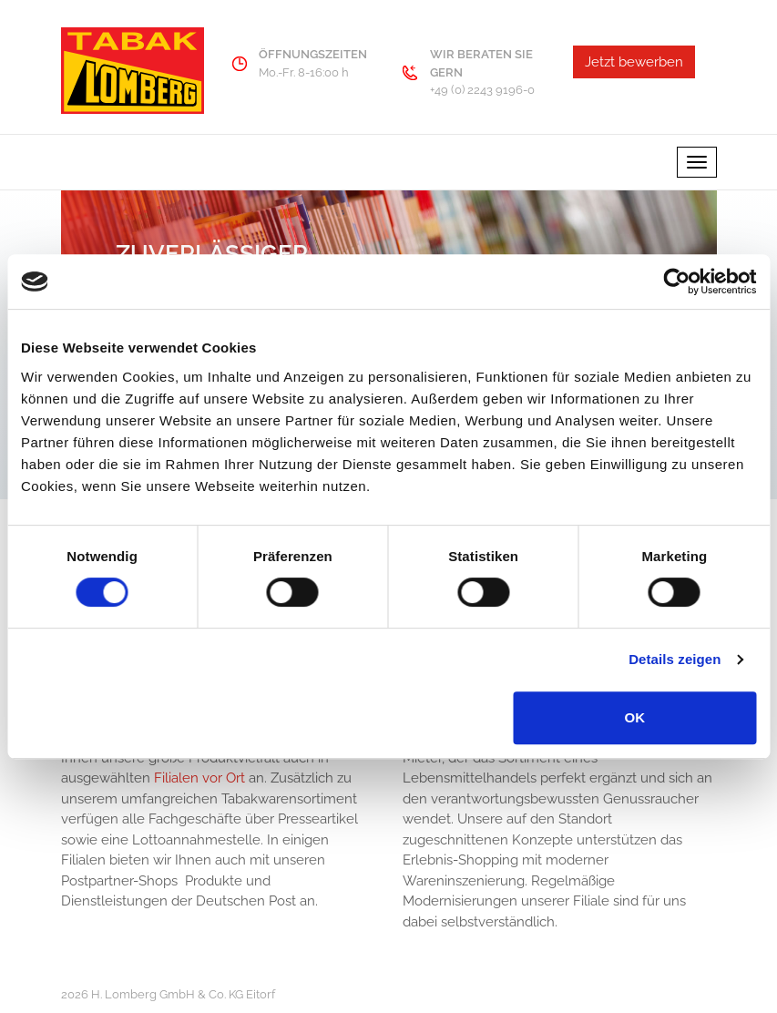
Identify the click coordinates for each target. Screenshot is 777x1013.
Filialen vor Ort (201, 778)
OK (635, 717)
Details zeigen (675, 659)
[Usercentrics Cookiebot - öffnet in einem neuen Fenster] (676, 281)
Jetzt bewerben (634, 62)
